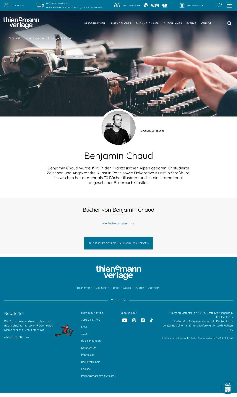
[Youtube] (124, 322)
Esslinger (101, 289)
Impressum (88, 358)
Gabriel (127, 289)
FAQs (84, 329)
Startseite (15, 38)
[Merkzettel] (220, 5)
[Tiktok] (151, 322)
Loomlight (154, 289)
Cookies (86, 372)
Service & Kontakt (92, 314)
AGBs (84, 336)
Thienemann (84, 289)
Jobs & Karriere (91, 321)
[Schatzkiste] (229, 5)
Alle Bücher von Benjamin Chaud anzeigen (118, 244)
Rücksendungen (91, 343)
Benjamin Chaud (61, 38)
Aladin (140, 289)
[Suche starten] (229, 23)
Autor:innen (36, 38)
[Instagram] (134, 322)
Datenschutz (89, 350)
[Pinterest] (142, 322)
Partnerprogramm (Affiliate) (99, 379)
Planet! (115, 289)
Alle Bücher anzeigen (115, 223)
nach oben (118, 302)
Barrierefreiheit (90, 365)
